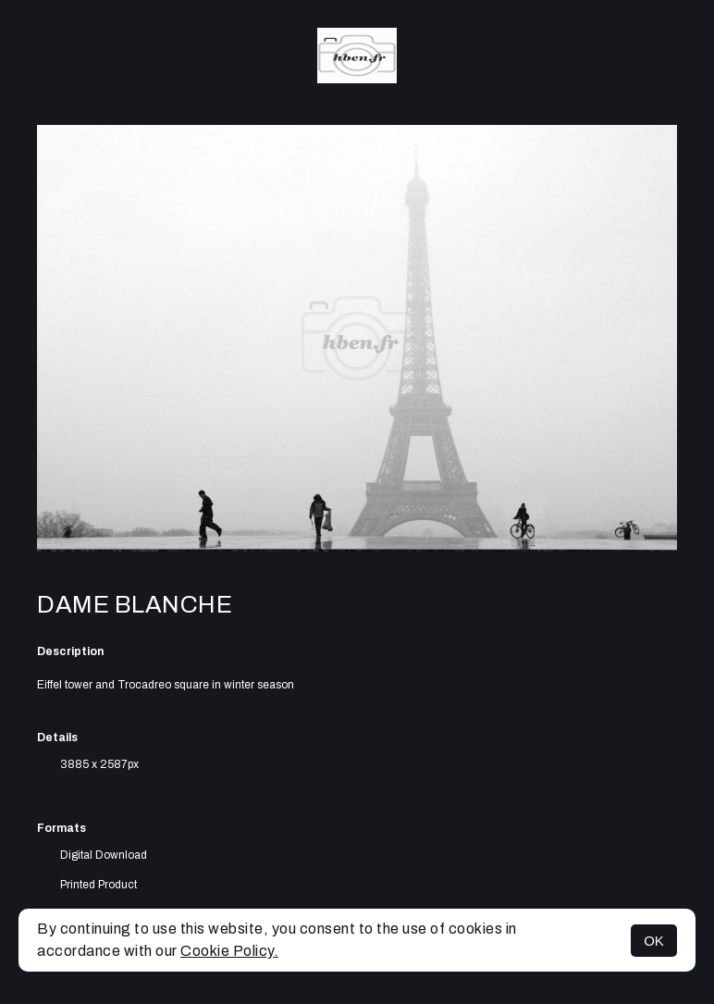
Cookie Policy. (229, 951)
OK (654, 940)
